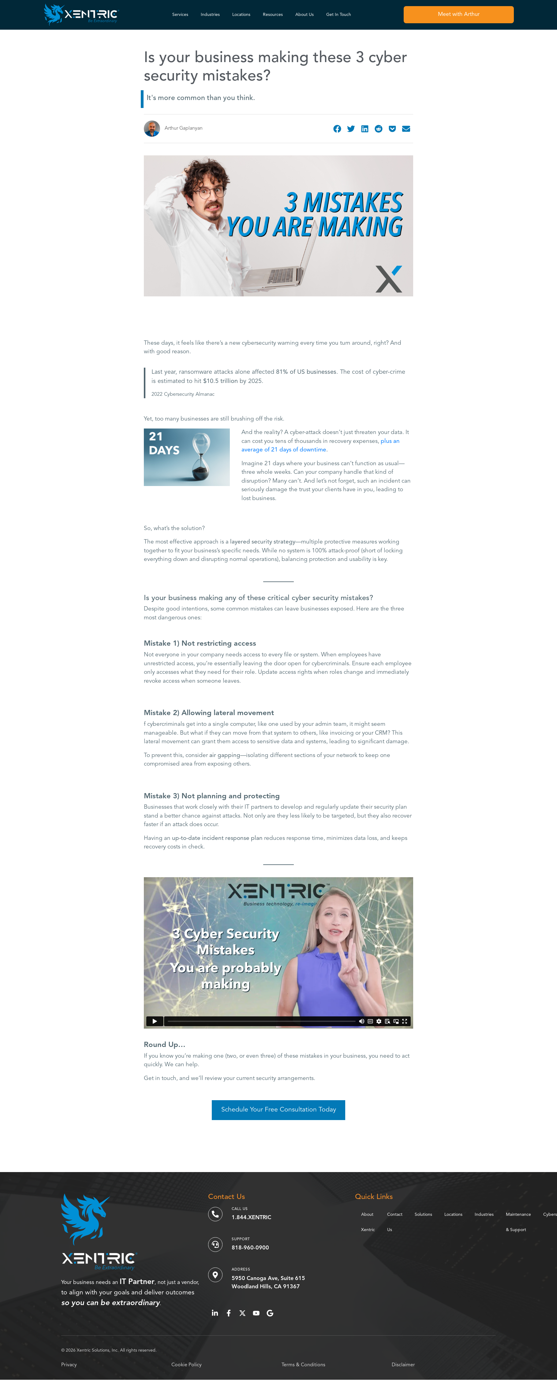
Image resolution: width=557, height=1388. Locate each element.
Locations (241, 15)
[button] (337, 128)
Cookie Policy (186, 1365)
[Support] (215, 1244)
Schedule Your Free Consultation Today (278, 1110)
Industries (210, 15)
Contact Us (394, 1222)
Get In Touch (338, 15)
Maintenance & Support (518, 1222)
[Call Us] (215, 1214)
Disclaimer (403, 1365)
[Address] (215, 1274)
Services (180, 15)
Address (241, 1269)
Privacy (69, 1365)
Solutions (423, 1214)
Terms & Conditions (303, 1365)
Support (241, 1239)
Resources (273, 15)
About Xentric (368, 1222)
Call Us (240, 1209)
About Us (304, 15)
